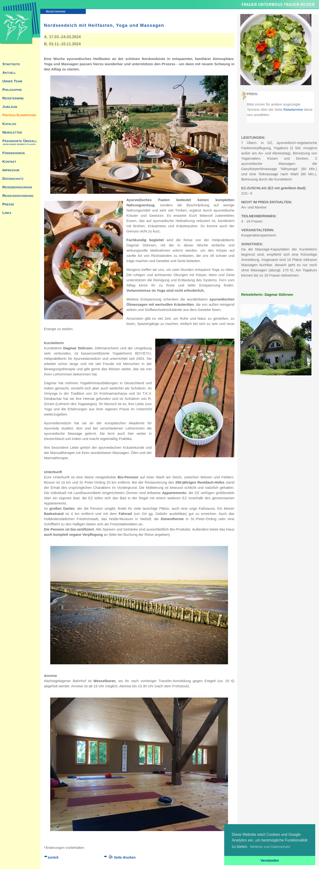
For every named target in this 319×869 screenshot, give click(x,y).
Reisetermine (293, 109)
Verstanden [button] (269, 860)
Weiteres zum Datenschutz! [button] (270, 847)
